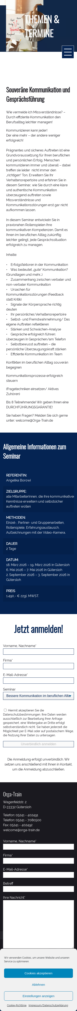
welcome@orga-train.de (21, 830)
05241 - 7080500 (28, 820)
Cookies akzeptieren (39, 973)
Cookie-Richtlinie (16, 1005)
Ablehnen (38, 984)
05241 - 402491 (27, 815)
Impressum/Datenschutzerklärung (48, 1005)
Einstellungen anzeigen (38, 996)
